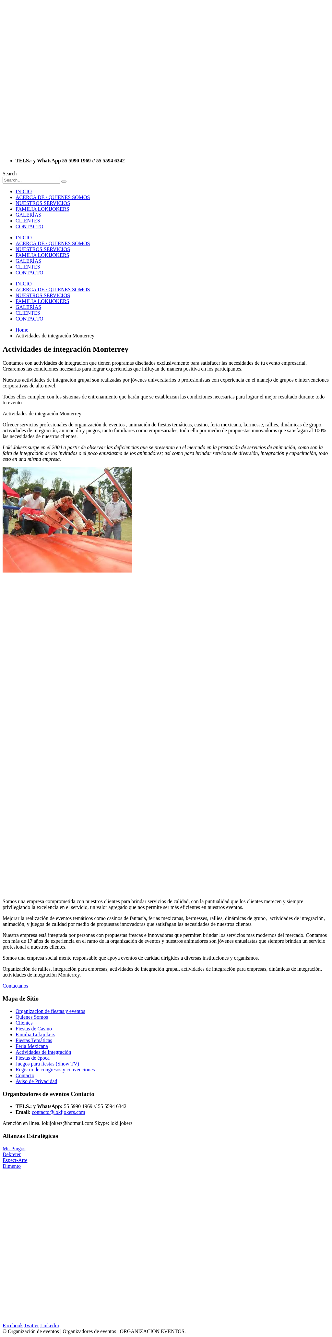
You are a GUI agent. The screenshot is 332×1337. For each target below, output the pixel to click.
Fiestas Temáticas (34, 1040)
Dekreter (12, 1154)
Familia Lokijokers (35, 1034)
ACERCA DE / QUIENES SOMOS (53, 197)
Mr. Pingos (14, 1148)
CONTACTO (29, 226)
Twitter (31, 1325)
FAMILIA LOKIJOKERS (42, 209)
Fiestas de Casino (34, 1028)
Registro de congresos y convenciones (55, 1069)
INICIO (24, 191)
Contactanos (15, 986)
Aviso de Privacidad (36, 1081)
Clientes (24, 1023)
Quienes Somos (32, 1017)
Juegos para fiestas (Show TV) (47, 1063)
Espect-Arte (15, 1160)
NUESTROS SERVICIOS (43, 203)
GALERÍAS (28, 215)
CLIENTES (28, 220)
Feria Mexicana (32, 1046)
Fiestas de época (33, 1058)
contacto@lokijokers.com (58, 1112)
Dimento (12, 1166)
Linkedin (49, 1325)
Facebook (13, 1325)
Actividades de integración (43, 1052)
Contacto (25, 1075)
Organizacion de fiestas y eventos (50, 1011)
